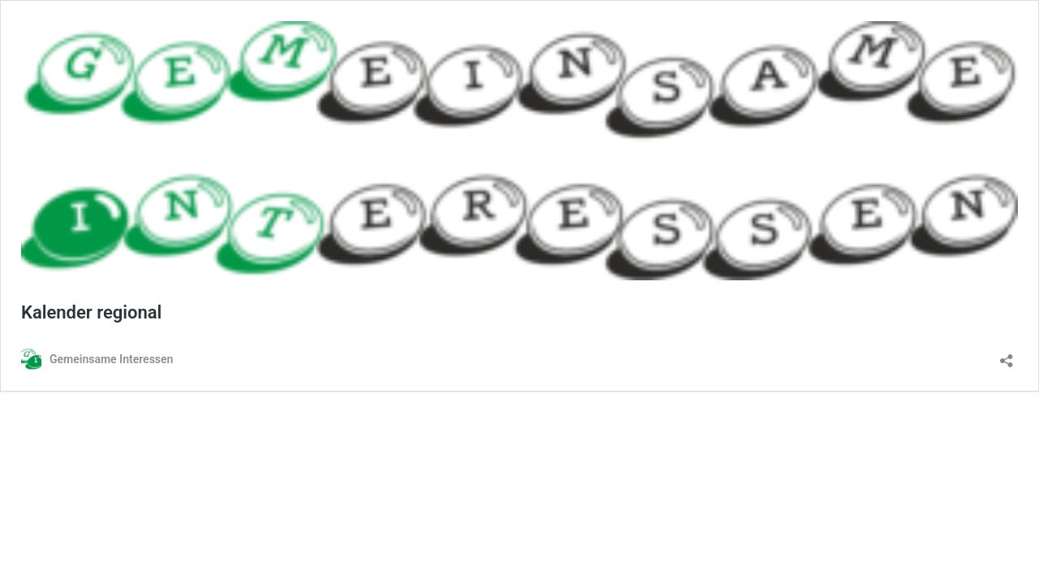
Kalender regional (91, 312)
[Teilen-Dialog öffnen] (1006, 355)
